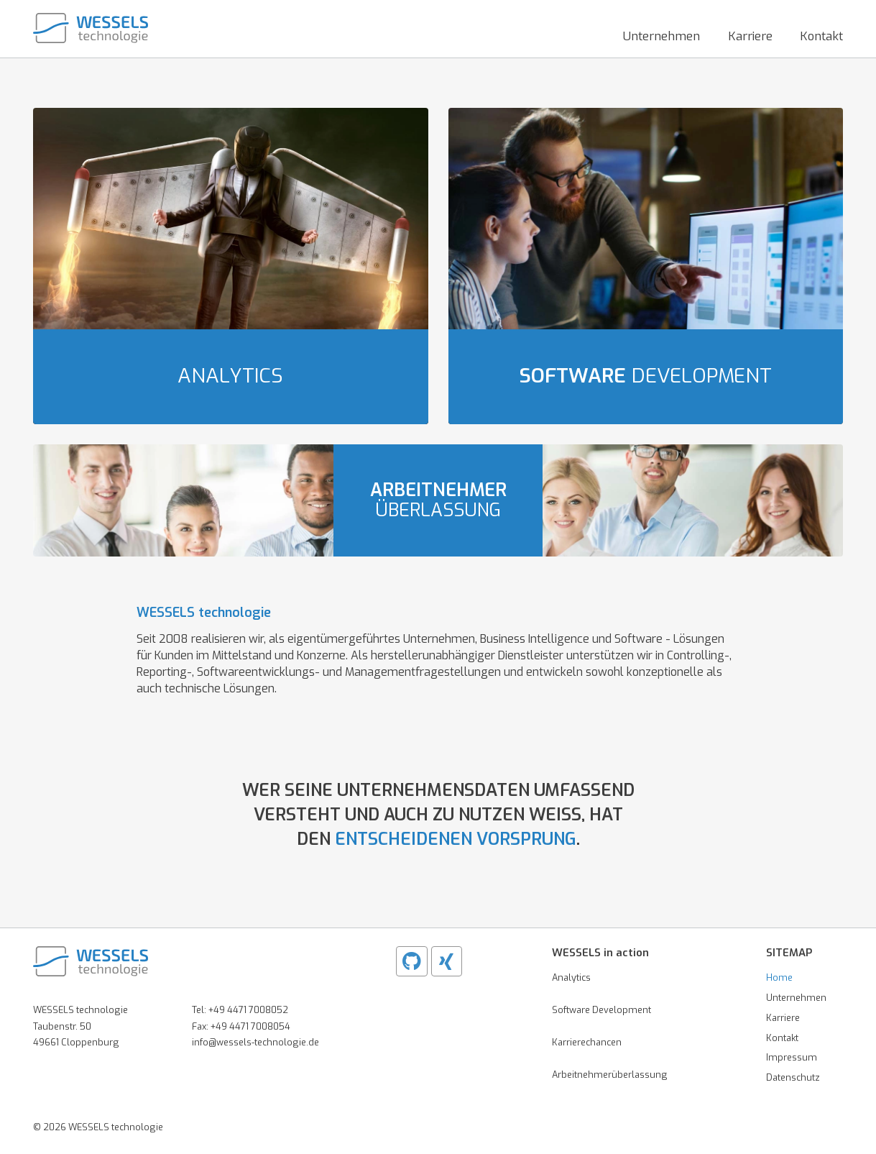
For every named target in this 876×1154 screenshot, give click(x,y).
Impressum (791, 1057)
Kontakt (782, 1038)
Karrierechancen (587, 1042)
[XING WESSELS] (447, 961)
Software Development (601, 1010)
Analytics (571, 977)
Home (779, 977)
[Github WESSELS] (412, 961)
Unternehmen (796, 998)
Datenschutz (793, 1077)
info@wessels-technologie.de (255, 1042)
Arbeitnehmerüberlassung (610, 1074)
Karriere (783, 1018)
